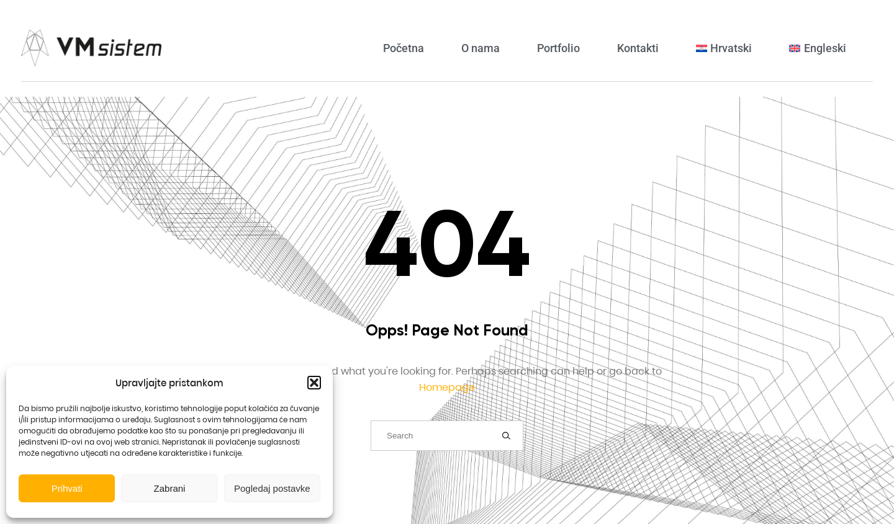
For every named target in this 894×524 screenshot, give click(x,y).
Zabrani (170, 488)
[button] (314, 382)
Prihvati (67, 488)
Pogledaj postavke (272, 488)
